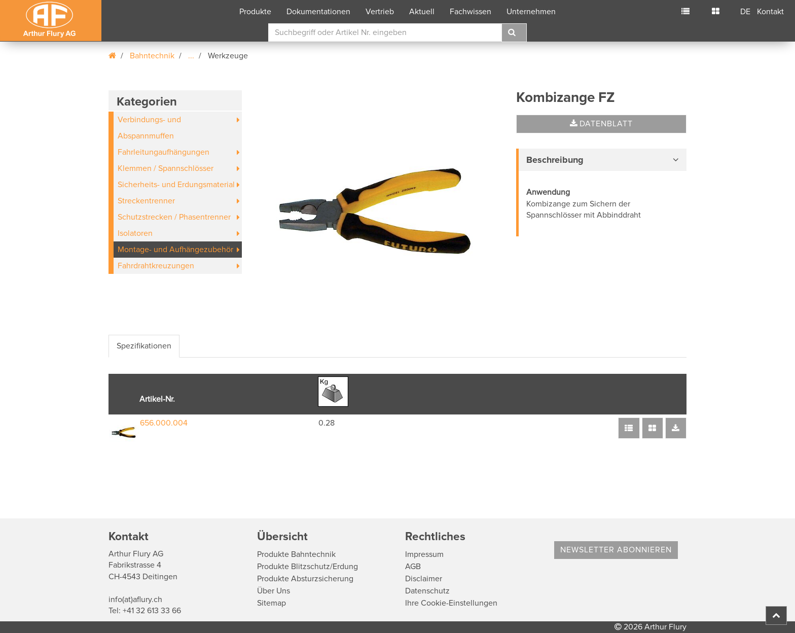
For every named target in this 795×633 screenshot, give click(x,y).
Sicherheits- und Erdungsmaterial (176, 185)
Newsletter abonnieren (616, 550)
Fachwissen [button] (470, 12)
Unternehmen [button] (531, 12)
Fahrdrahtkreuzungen (156, 266)
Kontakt (770, 12)
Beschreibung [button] (555, 159)
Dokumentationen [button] (318, 12)
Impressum (424, 554)
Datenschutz (427, 591)
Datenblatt (601, 124)
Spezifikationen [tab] (144, 346)
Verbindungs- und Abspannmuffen (149, 128)
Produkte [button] (255, 12)
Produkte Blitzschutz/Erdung (307, 566)
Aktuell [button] (422, 12)
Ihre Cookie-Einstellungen (451, 603)
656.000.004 (164, 423)
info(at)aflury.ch (135, 599)
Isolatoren (135, 233)
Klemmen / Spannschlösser (165, 168)
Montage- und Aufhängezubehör (175, 249)
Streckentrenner (146, 201)
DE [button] (745, 12)
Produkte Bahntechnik (296, 554)
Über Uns (273, 591)
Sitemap (271, 603)
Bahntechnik (152, 56)
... (191, 56)
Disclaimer (423, 579)
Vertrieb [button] (380, 12)
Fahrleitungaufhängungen (163, 152)
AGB (413, 566)
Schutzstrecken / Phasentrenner (174, 217)
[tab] (601, 160)
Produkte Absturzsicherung (305, 579)
